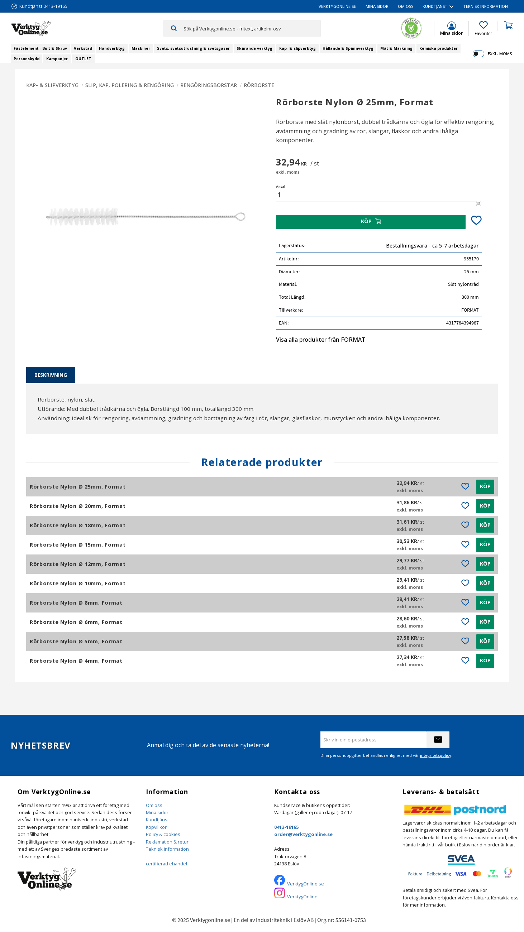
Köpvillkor (156, 827)
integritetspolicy (435, 755)
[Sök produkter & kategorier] (252, 28)
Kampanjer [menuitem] (57, 58)
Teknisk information (167, 849)
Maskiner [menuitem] (141, 48)
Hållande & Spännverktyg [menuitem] (348, 48)
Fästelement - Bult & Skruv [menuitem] (40, 48)
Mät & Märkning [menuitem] (396, 48)
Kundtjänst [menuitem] (435, 6)
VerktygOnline (302, 896)
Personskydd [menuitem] (26, 58)
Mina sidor (157, 812)
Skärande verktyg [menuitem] (254, 48)
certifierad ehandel (166, 863)
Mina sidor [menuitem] (377, 6)
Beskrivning (50, 374)
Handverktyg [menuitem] (112, 48)
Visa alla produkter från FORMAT (321, 340)
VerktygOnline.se (305, 883)
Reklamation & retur (167, 842)
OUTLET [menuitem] (83, 58)
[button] (483, 28)
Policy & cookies (163, 834)
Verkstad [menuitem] (83, 48)
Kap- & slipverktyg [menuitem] (297, 48)
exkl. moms (500, 53)
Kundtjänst (157, 819)
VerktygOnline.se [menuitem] (337, 6)
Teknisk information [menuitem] (485, 6)
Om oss (154, 805)
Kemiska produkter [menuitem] (438, 48)
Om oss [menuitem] (405, 6)
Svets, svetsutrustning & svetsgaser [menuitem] (193, 48)
